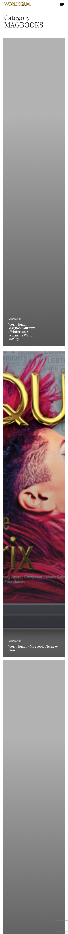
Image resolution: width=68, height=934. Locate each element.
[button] (62, 4)
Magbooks (14, 319)
